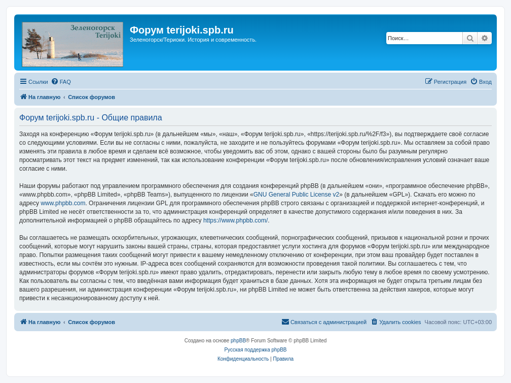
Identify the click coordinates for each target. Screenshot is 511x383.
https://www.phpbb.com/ (235, 220)
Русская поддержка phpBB (255, 350)
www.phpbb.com (63, 203)
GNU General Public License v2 (296, 194)
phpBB (238, 340)
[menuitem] (61, 82)
